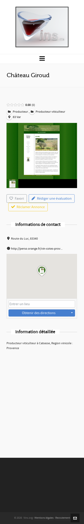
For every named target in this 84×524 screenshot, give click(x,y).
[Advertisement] (42, 398)
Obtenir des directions (39, 313)
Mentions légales (44, 518)
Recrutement (62, 518)
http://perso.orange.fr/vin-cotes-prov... (36, 249)
